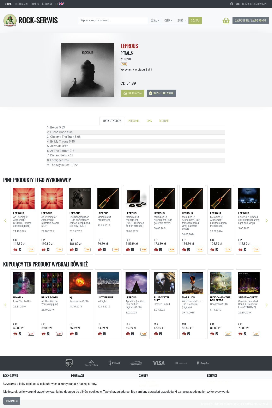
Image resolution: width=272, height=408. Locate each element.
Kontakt (47, 4)
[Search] (113, 20)
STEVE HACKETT (248, 297)
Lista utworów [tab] (112, 121)
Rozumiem (12, 401)
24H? (180, 20)
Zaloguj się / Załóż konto (250, 20)
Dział (154, 20)
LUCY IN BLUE (105, 297)
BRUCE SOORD (49, 297)
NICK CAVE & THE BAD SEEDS (220, 299)
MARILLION (188, 297)
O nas (8, 4)
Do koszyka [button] (132, 93)
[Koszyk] (226, 20)
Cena (167, 20)
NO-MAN (18, 297)
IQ (70, 297)
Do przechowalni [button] (161, 93)
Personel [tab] (134, 121)
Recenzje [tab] (164, 121)
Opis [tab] (149, 121)
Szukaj (195, 20)
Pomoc (35, 4)
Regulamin (21, 4)
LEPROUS (18, 213)
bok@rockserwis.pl (251, 4)
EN (59, 4)
